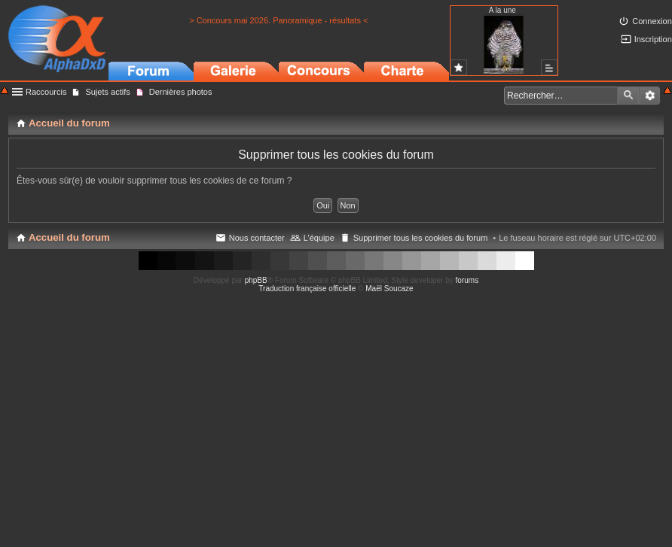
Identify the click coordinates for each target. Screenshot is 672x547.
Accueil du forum (69, 237)
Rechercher (628, 96)
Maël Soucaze (389, 288)
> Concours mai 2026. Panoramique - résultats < (278, 20)
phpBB (256, 280)
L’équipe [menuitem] (319, 237)
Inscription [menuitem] (653, 39)
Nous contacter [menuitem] (257, 237)
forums (467, 280)
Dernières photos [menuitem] (180, 91)
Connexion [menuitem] (652, 21)
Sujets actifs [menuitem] (107, 91)
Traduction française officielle (307, 288)
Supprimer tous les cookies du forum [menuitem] (420, 237)
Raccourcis (46, 91)
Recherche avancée (650, 96)
